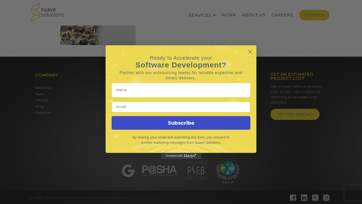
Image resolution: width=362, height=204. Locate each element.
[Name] (181, 90)
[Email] (181, 107)
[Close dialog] (250, 51)
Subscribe (181, 122)
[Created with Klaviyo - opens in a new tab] (181, 156)
